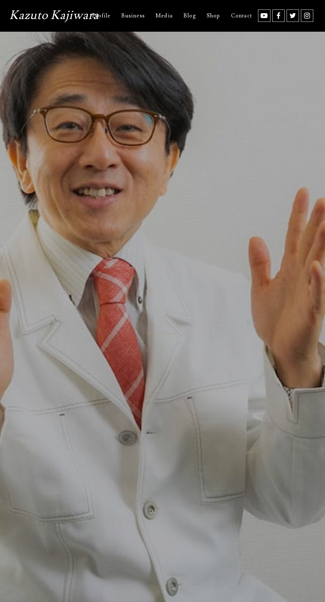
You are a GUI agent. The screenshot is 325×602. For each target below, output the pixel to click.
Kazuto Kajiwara (54, 16)
